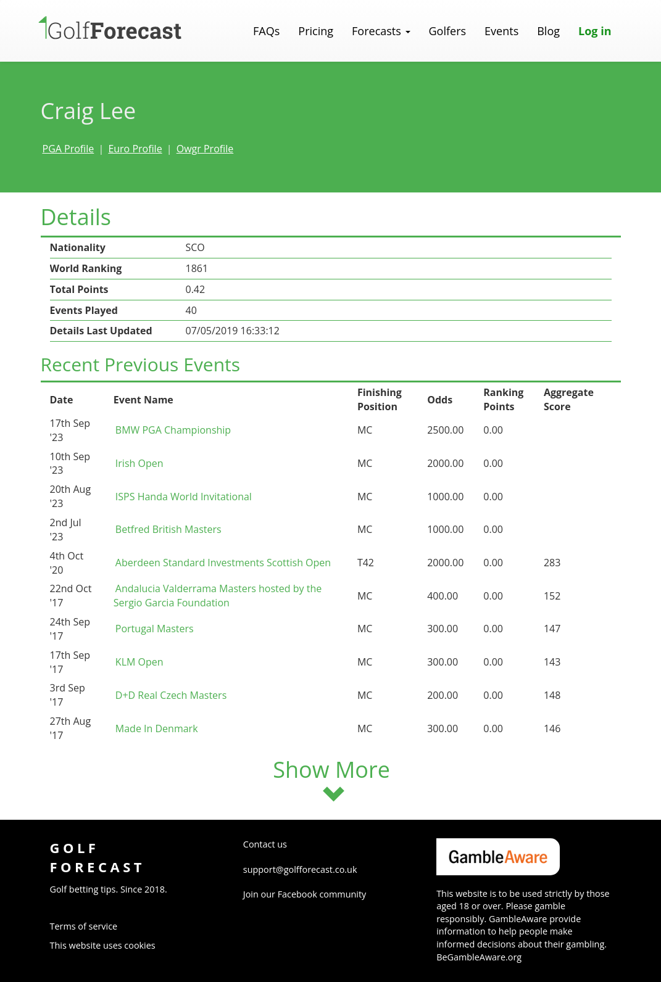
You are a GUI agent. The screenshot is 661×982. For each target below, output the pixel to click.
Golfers (448, 30)
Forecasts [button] (381, 30)
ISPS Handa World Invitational (183, 496)
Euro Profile (135, 148)
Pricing (315, 30)
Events (501, 30)
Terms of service (84, 926)
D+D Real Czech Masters (171, 695)
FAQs (266, 30)
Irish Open (139, 463)
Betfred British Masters (168, 529)
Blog (548, 30)
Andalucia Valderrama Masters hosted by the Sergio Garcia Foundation (218, 595)
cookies (139, 945)
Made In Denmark (156, 728)
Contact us (265, 844)
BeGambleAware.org (479, 957)
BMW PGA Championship (173, 430)
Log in (594, 30)
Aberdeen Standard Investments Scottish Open (223, 562)
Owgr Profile (205, 148)
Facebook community (322, 894)
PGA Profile (68, 148)
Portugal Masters (154, 628)
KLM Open (139, 662)
